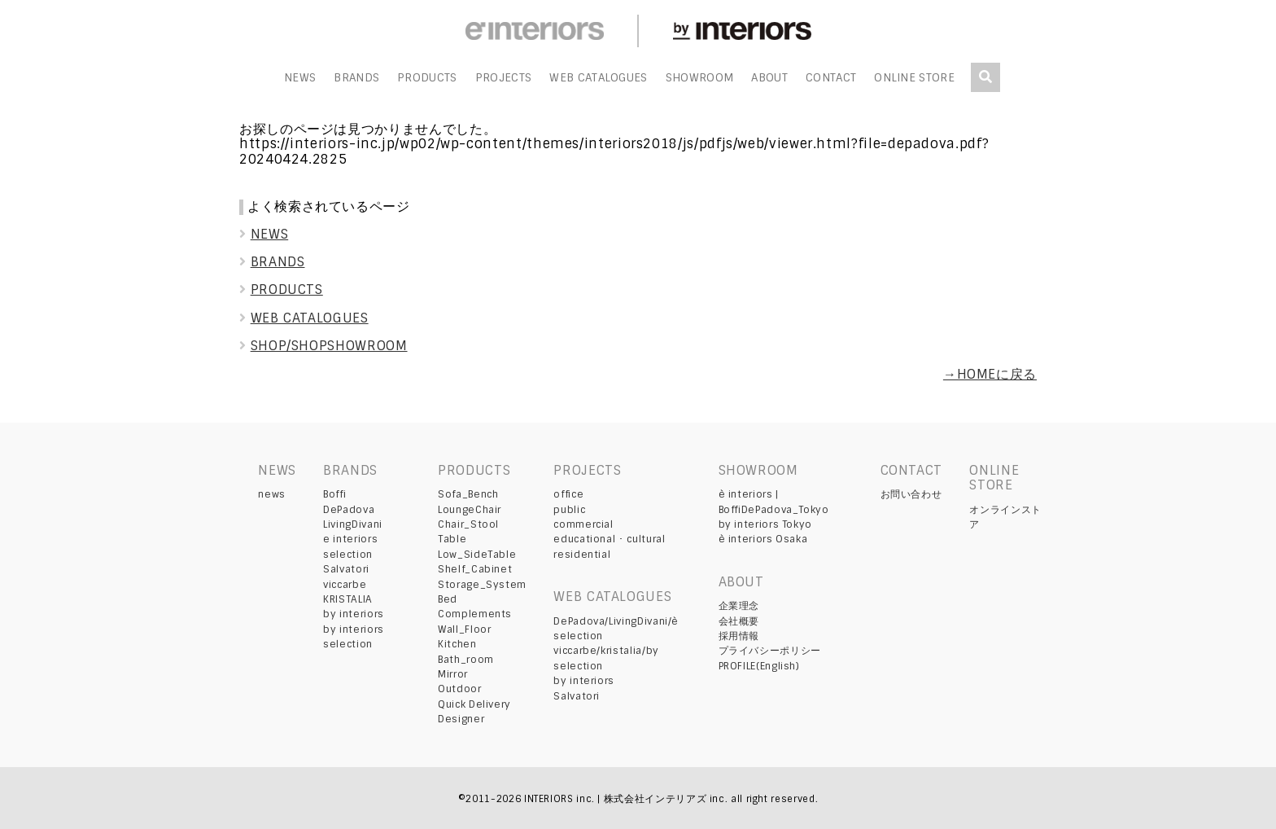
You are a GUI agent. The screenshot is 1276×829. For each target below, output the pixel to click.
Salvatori (346, 569)
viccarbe (344, 584)
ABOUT (769, 78)
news (272, 494)
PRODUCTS (427, 78)
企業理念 (739, 605)
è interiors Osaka (763, 539)
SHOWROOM (700, 78)
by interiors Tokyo (766, 524)
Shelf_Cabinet (475, 569)
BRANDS (356, 78)
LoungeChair (469, 509)
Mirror (453, 674)
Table (452, 539)
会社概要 (739, 621)
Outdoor (459, 688)
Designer (461, 719)
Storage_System (482, 584)
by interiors (353, 614)
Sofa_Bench (468, 494)
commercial (583, 524)
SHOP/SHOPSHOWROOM (323, 345)
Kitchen (457, 644)
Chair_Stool (468, 524)
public (569, 509)
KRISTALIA (348, 599)
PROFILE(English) (759, 666)
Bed (447, 599)
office (568, 494)
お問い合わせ (911, 494)
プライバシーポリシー (770, 650)
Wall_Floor (464, 629)
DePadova (348, 509)
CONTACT (831, 78)
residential (581, 554)
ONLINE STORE (914, 78)
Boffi (334, 494)
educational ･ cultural (609, 539)
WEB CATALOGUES (598, 78)
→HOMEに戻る (990, 374)
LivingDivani (352, 524)
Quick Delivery (474, 704)
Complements (475, 614)
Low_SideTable (477, 554)
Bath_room (466, 659)
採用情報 (739, 636)
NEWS (300, 78)
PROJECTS (503, 78)
